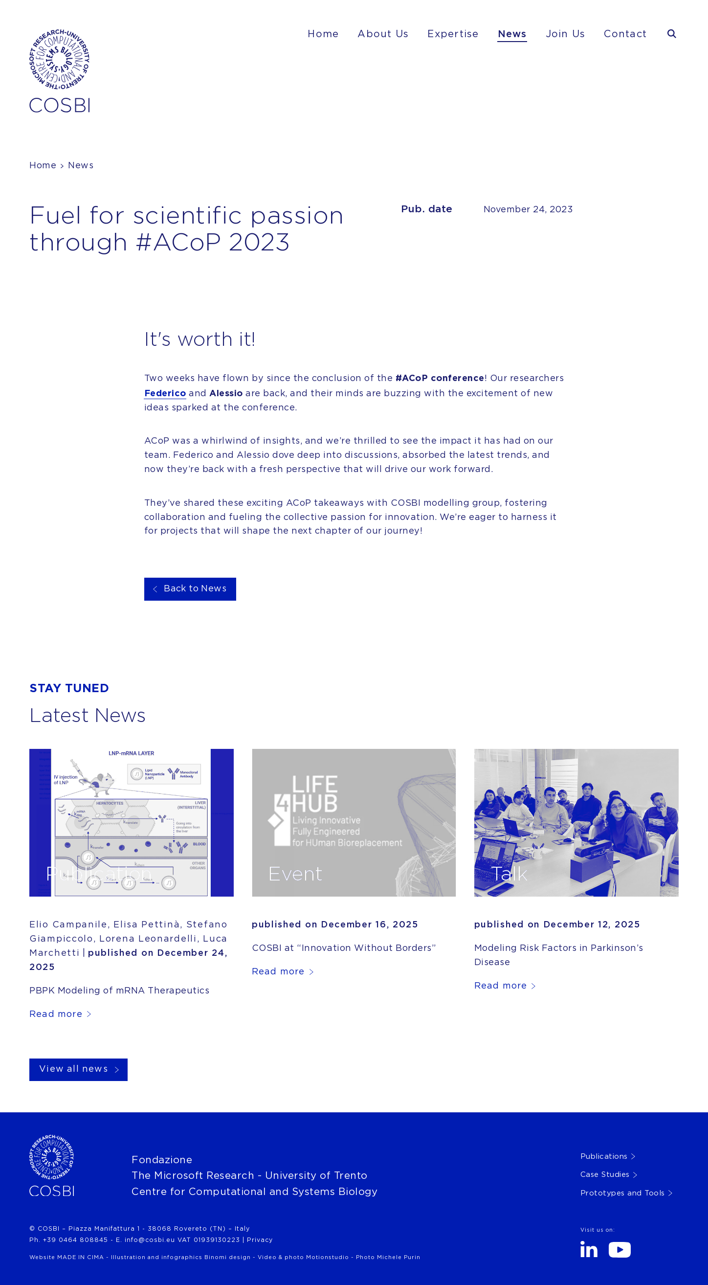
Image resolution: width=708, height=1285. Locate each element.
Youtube (620, 1250)
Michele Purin (398, 1257)
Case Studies (605, 1174)
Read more (56, 1014)
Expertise (453, 34)
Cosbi (43, 37)
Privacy (260, 1240)
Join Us (566, 34)
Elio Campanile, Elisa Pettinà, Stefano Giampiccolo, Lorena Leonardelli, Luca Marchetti (128, 939)
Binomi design (227, 1257)
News (512, 34)
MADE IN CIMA (80, 1257)
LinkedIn (588, 1249)
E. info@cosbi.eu (145, 1240)
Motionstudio (327, 1257)
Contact (625, 34)
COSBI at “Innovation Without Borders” (344, 948)
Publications (604, 1156)
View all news (73, 1069)
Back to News (195, 589)
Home (323, 34)
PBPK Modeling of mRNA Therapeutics (119, 991)
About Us (383, 34)
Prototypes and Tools (622, 1193)
